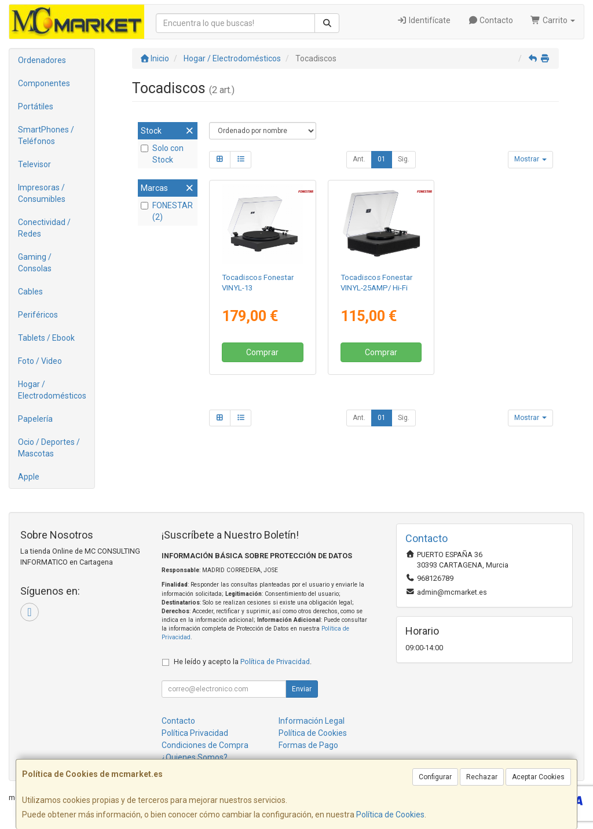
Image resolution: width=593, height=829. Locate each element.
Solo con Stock (162, 153)
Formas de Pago (308, 745)
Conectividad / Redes (44, 228)
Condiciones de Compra (205, 745)
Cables (30, 291)
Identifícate (424, 20)
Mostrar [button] (530, 159)
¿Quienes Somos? (195, 757)
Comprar (262, 352)
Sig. (403, 159)
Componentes (44, 83)
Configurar (435, 777)
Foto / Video (40, 361)
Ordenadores (42, 60)
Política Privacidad (195, 733)
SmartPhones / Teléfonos (46, 135)
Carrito (552, 20)
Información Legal (312, 720)
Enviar (302, 689)
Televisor (34, 164)
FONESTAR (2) (167, 211)
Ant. (359, 159)
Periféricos (38, 314)
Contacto (491, 20)
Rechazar (481, 777)
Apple (28, 476)
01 (382, 159)
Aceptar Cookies (538, 777)
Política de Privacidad (275, 661)
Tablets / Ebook (46, 337)
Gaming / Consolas (35, 262)
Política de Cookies (390, 814)
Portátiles (35, 106)
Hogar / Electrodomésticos (52, 390)
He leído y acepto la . (243, 661)
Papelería (35, 418)
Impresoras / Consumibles (41, 193)
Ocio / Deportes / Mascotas (49, 447)
